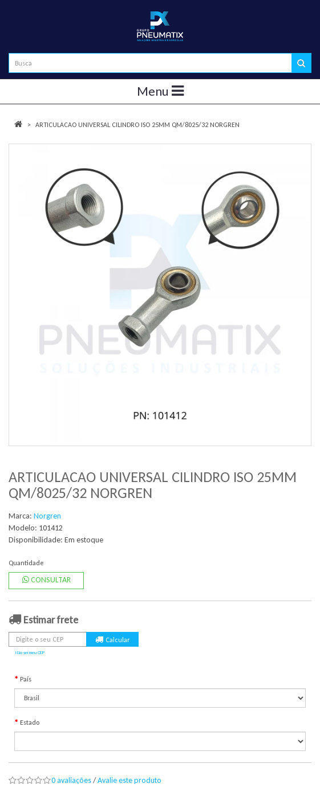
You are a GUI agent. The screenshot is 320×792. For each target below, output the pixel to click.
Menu (160, 91)
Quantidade (26, 563)
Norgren (47, 516)
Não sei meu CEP (29, 652)
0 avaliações (71, 780)
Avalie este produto (129, 780)
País (25, 679)
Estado (29, 722)
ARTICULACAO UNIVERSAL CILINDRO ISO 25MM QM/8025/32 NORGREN (137, 125)
